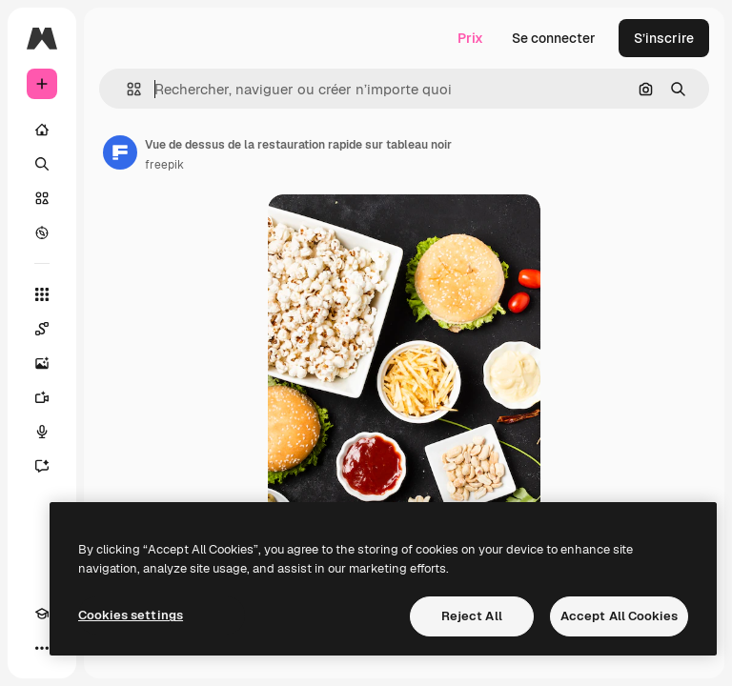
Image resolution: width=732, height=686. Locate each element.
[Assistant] (42, 466)
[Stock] (42, 198)
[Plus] (42, 648)
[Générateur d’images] (42, 363)
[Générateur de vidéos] (42, 397)
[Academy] (42, 613)
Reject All (471, 616)
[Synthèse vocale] (42, 431)
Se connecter (554, 38)
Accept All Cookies (619, 616)
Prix (470, 38)
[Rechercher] (42, 164)
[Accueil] (42, 129)
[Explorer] (42, 232)
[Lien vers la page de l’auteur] (120, 152)
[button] (126, 89)
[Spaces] (42, 328)
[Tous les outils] (42, 294)
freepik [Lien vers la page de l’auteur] (164, 164)
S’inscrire (664, 38)
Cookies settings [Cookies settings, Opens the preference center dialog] (130, 615)
